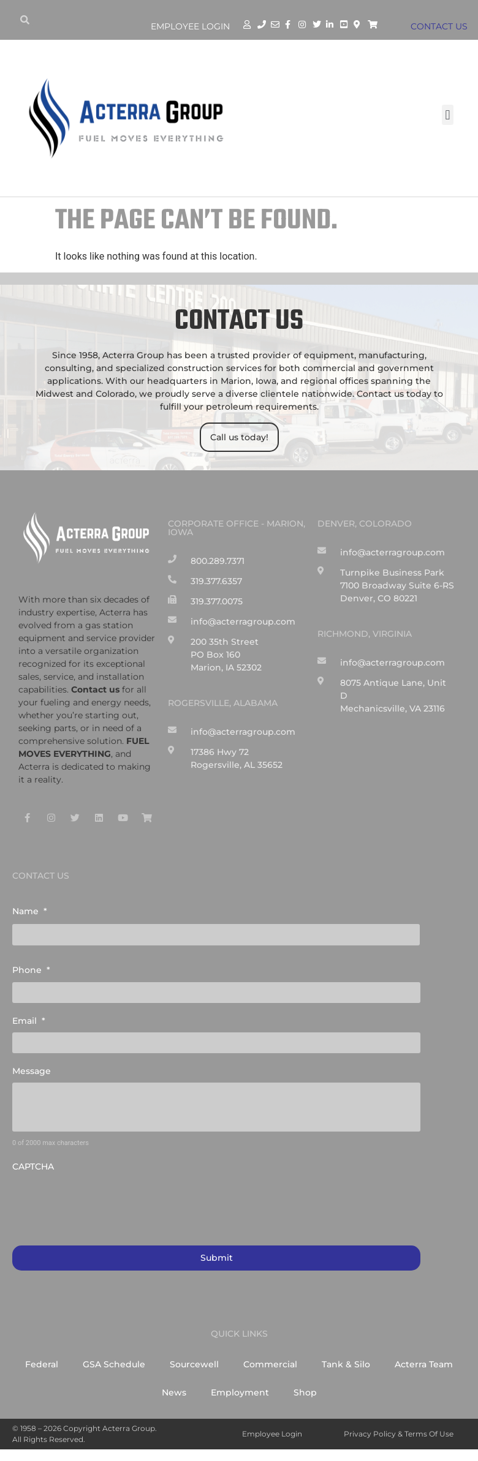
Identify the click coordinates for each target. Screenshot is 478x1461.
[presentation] (105, 1201)
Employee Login (190, 26)
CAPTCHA (33, 1165)
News (174, 1391)
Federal (41, 1363)
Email (28, 1020)
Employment (240, 1391)
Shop (305, 1391)
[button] (447, 115)
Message (31, 1070)
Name (29, 911)
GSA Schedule (114, 1363)
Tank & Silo (346, 1363)
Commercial (270, 1363)
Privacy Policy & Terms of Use (398, 1433)
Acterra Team (424, 1363)
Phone (31, 969)
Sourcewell (194, 1363)
